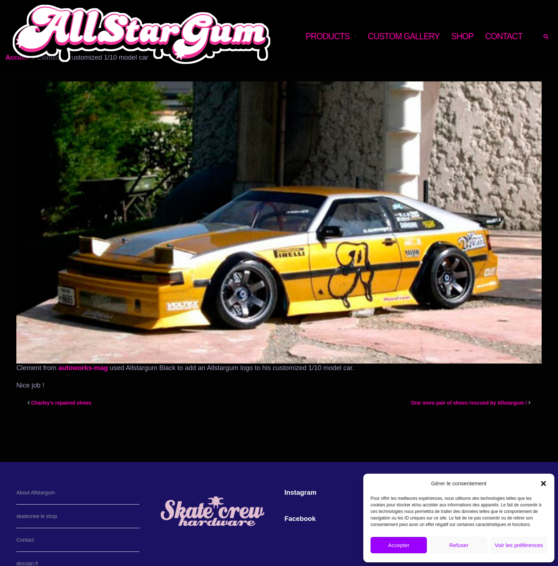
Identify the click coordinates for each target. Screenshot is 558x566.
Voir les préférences (519, 545)
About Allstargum (35, 492)
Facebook (300, 518)
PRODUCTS (327, 36)
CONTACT (503, 36)
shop (462, 36)
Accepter (398, 545)
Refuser (459, 545)
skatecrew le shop (36, 516)
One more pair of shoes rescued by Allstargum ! (469, 403)
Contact (25, 540)
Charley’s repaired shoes (61, 403)
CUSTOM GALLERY (404, 36)
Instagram (300, 492)
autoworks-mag (82, 368)
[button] (543, 483)
